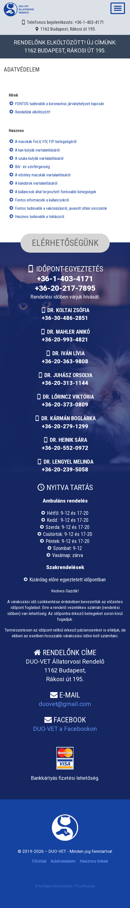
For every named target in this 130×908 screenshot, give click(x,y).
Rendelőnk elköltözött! (32, 112)
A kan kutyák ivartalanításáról (37, 150)
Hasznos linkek (94, 861)
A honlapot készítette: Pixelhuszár (65, 886)
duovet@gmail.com (65, 704)
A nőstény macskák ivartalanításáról (42, 175)
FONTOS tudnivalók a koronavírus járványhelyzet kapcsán (59, 103)
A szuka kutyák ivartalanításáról (39, 158)
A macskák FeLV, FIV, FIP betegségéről (45, 141)
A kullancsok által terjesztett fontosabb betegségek (55, 191)
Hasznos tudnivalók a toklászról (39, 216)
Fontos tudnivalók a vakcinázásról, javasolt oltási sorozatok (61, 208)
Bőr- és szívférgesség (32, 166)
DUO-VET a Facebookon (65, 728)
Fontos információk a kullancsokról (42, 200)
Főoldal (39, 861)
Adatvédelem (63, 861)
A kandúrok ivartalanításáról (36, 183)
